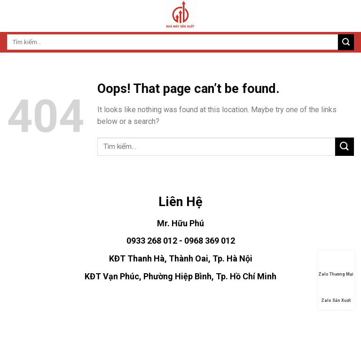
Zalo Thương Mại (335, 267)
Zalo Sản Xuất (336, 293)
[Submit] (346, 42)
